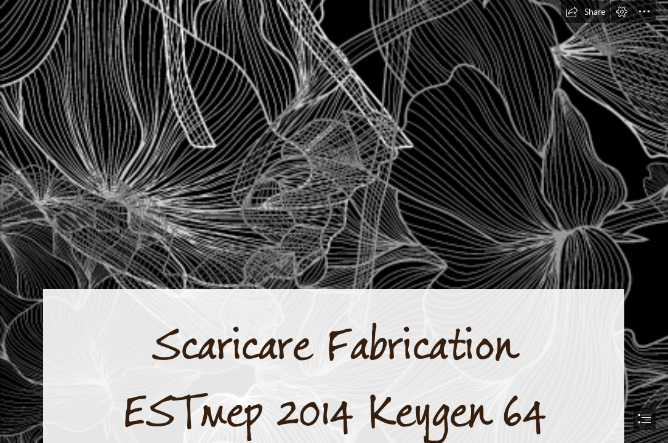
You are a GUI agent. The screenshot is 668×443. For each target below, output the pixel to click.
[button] (585, 12)
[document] (334, 221)
